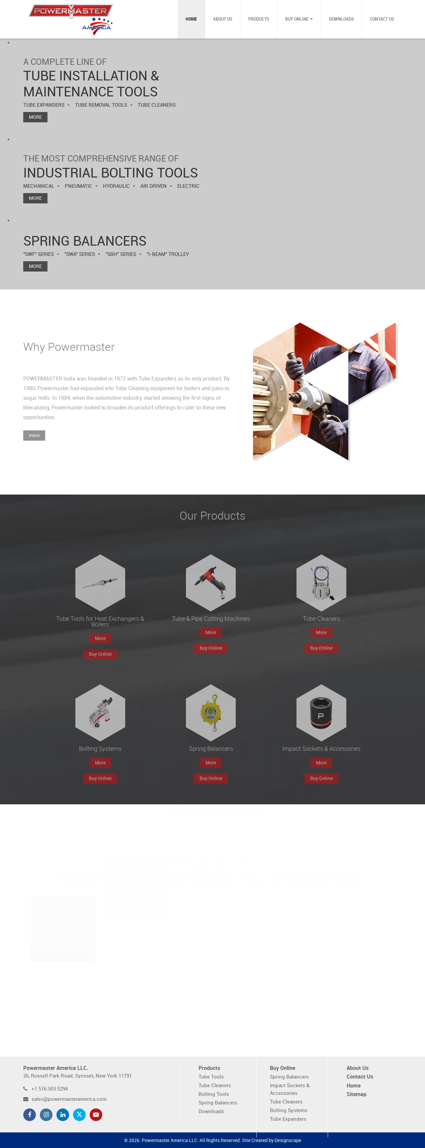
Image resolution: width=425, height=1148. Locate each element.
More (35, 117)
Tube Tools (211, 1077)
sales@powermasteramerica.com (69, 1099)
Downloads (341, 19)
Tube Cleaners (215, 1086)
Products (258, 19)
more (34, 443)
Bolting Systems (288, 1110)
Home (191, 19)
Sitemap (357, 1094)
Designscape (288, 1140)
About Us (222, 19)
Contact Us (382, 19)
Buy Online (297, 19)
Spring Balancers (218, 1103)
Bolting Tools (214, 1094)
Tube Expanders (288, 1119)
